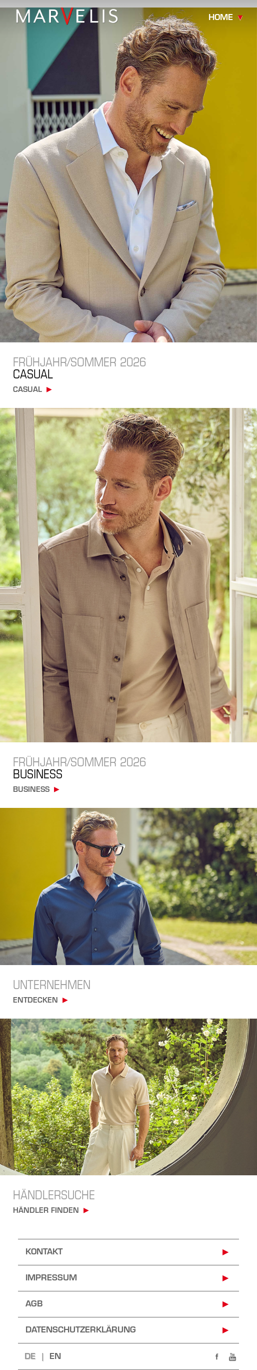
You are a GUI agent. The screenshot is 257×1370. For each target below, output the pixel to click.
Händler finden (46, 1211)
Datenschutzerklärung (81, 1330)
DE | (37, 1357)
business (31, 790)
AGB (34, 1304)
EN (55, 1357)
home (220, 18)
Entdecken (35, 1001)
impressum (51, 1278)
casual (27, 390)
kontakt (44, 1252)
